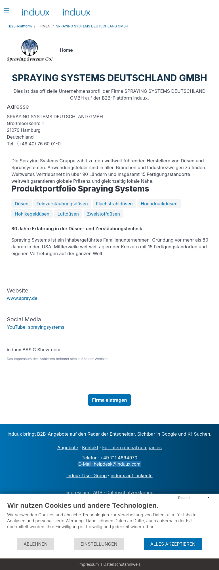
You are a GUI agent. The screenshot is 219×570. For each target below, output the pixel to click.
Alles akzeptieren (172, 544)
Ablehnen (35, 544)
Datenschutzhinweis (122, 564)
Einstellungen (99, 544)
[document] (109, 519)
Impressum (88, 564)
